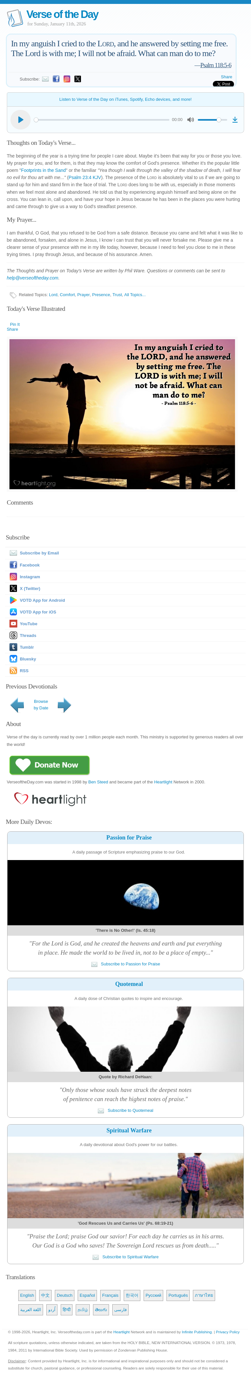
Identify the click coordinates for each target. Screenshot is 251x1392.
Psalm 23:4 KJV (85, 177)
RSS (24, 670)
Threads (28, 635)
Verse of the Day (62, 14)
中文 (45, 1295)
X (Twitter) (30, 588)
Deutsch (64, 1295)
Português (178, 1295)
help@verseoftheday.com (32, 277)
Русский (153, 1295)
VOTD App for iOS (38, 612)
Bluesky (28, 659)
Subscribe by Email (33, 553)
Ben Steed (98, 781)
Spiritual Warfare (128, 1130)
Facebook (30, 565)
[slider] (102, 120)
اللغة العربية (30, 1309)
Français (110, 1295)
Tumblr (27, 647)
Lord (53, 294)
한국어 (132, 1295)
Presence (101, 294)
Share (226, 76)
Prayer (83, 294)
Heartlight (163, 781)
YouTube (29, 623)
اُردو (51, 1309)
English (27, 1295)
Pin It (15, 324)
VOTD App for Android (42, 600)
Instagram (30, 576)
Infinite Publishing (197, 1332)
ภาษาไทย (204, 1295)
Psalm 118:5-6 (215, 65)
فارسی (120, 1309)
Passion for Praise (129, 837)
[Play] (20, 119)
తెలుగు (101, 1309)
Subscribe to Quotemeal (125, 1110)
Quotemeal (129, 984)
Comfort (67, 294)
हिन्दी (67, 1309)
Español (87, 1295)
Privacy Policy (228, 1332)
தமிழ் (83, 1309)
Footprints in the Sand (43, 170)
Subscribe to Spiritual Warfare (125, 1256)
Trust (117, 294)
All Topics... (135, 294)
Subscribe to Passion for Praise (125, 963)
